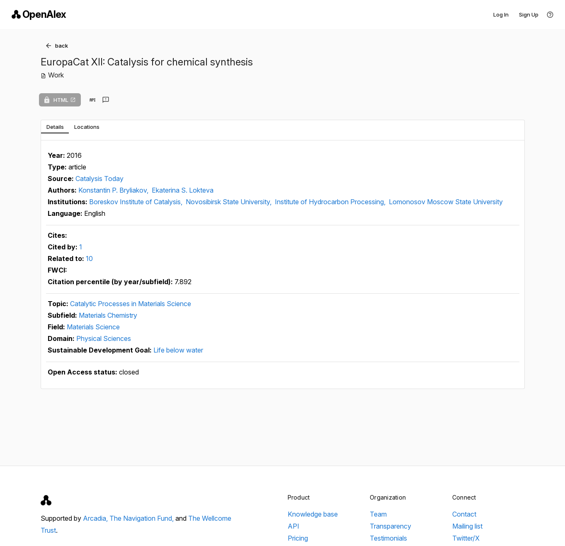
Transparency (390, 526)
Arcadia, (96, 518)
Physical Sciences (103, 338)
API (293, 526)
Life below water (178, 350)
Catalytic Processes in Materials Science (130, 304)
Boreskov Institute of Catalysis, (136, 202)
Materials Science (93, 327)
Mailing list (467, 526)
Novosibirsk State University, (229, 202)
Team (378, 514)
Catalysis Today (99, 178)
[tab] (55, 126)
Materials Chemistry (108, 315)
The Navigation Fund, (142, 518)
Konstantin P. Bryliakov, (114, 190)
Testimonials (388, 538)
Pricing (298, 538)
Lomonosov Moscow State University (446, 202)
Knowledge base (313, 514)
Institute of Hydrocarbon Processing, (331, 202)
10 (89, 258)
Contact (464, 514)
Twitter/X (466, 538)
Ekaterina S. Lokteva (182, 190)
